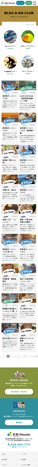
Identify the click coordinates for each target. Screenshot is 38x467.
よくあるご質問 (25, 446)
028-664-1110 (20, 426)
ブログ (23, 452)
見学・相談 (20, 3)
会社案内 (23, 441)
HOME (3, 435)
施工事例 (4, 441)
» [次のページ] (32, 356)
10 (25, 356)
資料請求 (28, 3)
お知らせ (4, 452)
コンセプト (24, 435)
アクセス (4, 446)
